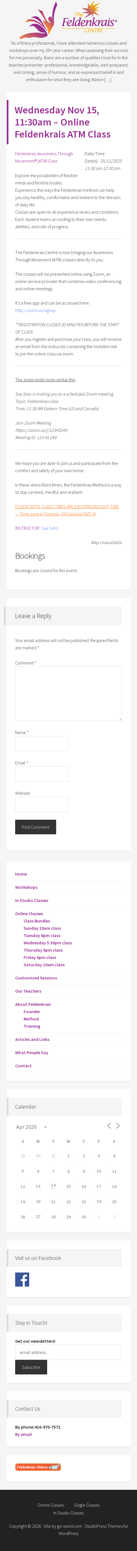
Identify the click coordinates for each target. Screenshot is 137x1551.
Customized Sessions (36, 978)
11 (114, 1171)
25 (114, 1201)
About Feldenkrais (33, 1004)
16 (83, 1186)
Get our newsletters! (35, 1341)
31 (53, 1156)
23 (83, 1201)
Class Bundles (37, 921)
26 (22, 1216)
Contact (23, 1065)
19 (22, 1201)
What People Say (31, 1052)
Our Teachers (28, 991)
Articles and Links (32, 1039)
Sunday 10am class (42, 928)
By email (23, 1434)
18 (114, 1186)
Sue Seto (49, 528)
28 (53, 1216)
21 (53, 1201)
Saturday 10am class (44, 964)
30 (83, 1216)
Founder (32, 1011)
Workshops (26, 887)
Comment (25, 663)
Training (32, 1026)
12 (22, 1186)
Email (21, 763)
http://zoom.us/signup (35, 310)
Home (21, 874)
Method (31, 1019)
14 (53, 1185)
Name (22, 732)
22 (68, 1201)
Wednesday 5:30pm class (48, 942)
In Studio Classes (31, 900)
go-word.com (69, 1526)
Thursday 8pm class (43, 950)
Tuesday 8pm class (42, 935)
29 (22, 1156)
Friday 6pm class (40, 957)
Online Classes (29, 913)
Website (22, 793)
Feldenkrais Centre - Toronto (68, 19)
